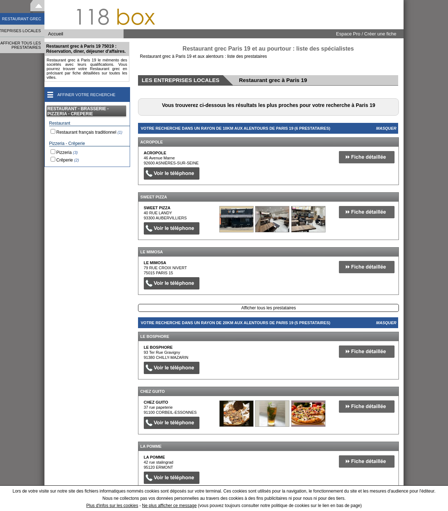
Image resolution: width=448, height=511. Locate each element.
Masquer (386, 128)
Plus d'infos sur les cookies (112, 505)
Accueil (55, 33)
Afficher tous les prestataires (268, 307)
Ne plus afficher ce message (169, 505)
